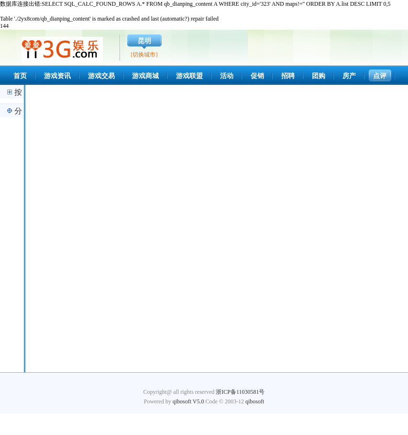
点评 (379, 76)
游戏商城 (145, 76)
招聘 (288, 76)
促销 (257, 76)
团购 (318, 76)
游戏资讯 (57, 76)
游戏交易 (101, 76)
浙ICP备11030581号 (240, 392)
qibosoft (254, 401)
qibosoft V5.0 (188, 401)
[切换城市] (144, 54)
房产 (349, 76)
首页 (20, 76)
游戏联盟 (189, 76)
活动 (226, 76)
